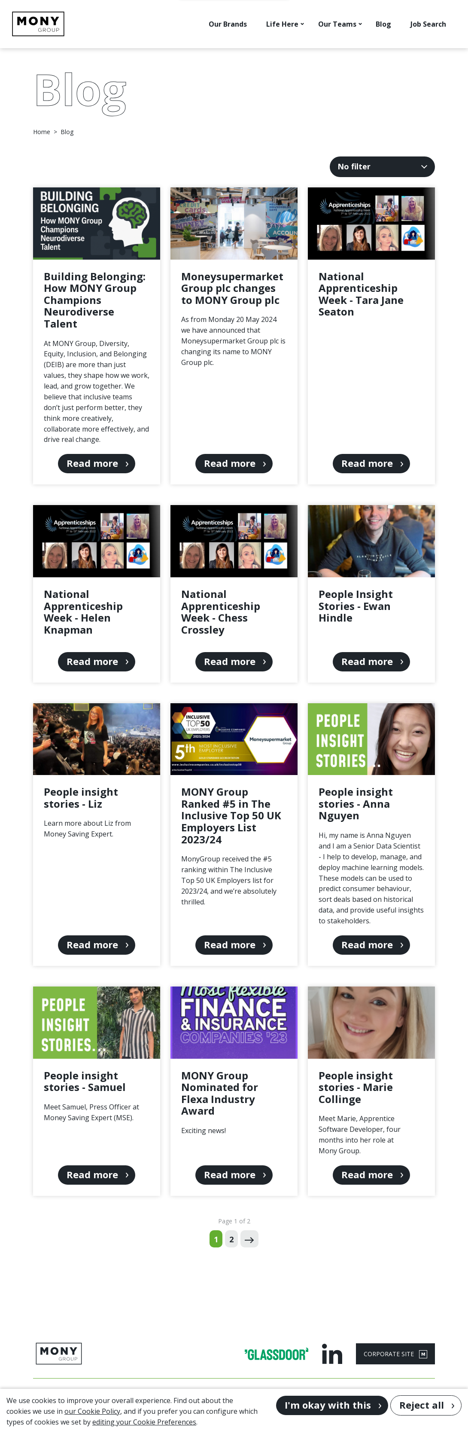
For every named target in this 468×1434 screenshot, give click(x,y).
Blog (383, 24)
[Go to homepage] (38, 24)
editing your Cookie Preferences (144, 1422)
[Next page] (249, 1238)
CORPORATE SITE (395, 1354)
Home (41, 132)
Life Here (282, 24)
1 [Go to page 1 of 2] (216, 1239)
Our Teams (337, 24)
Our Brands (228, 24)
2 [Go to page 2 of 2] (231, 1239)
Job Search (428, 24)
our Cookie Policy (92, 1411)
